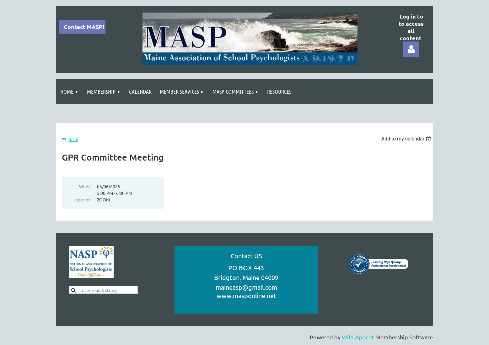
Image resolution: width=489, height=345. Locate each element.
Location (82, 199)
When (85, 186)
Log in (411, 49)
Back (73, 139)
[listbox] (407, 139)
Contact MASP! (84, 26)
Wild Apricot (358, 337)
